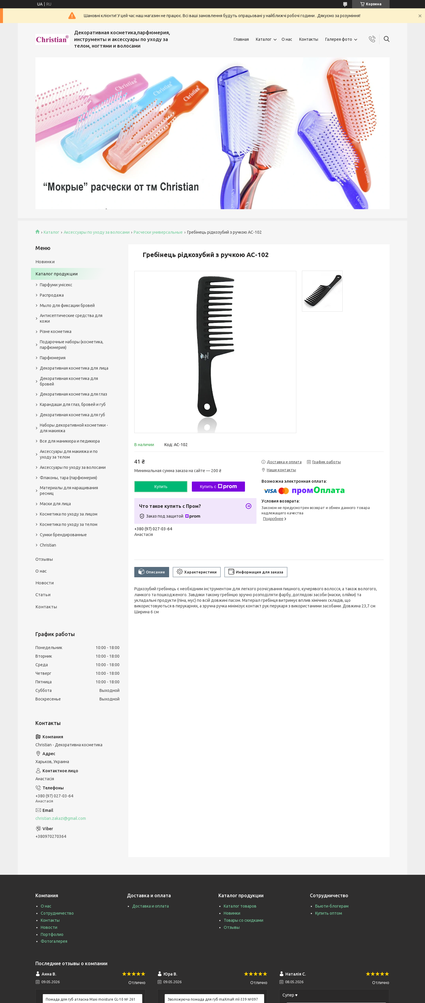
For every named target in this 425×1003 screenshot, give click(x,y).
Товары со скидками (243, 920)
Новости (44, 582)
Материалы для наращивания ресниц (69, 490)
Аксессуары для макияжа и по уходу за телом (69, 454)
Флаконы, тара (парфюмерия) (68, 477)
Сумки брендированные (63, 534)
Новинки (45, 261)
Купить (160, 486)
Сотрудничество (57, 913)
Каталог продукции (56, 273)
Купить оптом (328, 913)
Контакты (308, 39)
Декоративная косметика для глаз (73, 394)
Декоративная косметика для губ (72, 414)
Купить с (218, 486)
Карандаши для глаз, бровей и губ (73, 404)
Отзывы (44, 559)
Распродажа (52, 295)
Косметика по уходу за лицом (68, 514)
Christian (48, 545)
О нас (287, 39)
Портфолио (52, 934)
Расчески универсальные (158, 232)
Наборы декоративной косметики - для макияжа (74, 428)
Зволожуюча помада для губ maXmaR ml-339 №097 (213, 999)
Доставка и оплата (150, 906)
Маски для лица (55, 503)
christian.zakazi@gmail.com (60, 818)
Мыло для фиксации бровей (67, 305)
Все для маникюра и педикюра (70, 441)
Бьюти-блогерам (332, 906)
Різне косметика (55, 331)
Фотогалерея (54, 941)
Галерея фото (338, 39)
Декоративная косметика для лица (74, 368)
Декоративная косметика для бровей (69, 381)
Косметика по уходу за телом (68, 524)
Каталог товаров (240, 906)
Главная (241, 39)
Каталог (264, 39)
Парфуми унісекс (56, 284)
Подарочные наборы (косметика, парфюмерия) (71, 344)
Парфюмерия (53, 357)
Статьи (42, 594)
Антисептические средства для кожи (71, 318)
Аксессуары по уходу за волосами (97, 232)
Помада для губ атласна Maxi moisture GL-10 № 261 (90, 999)
